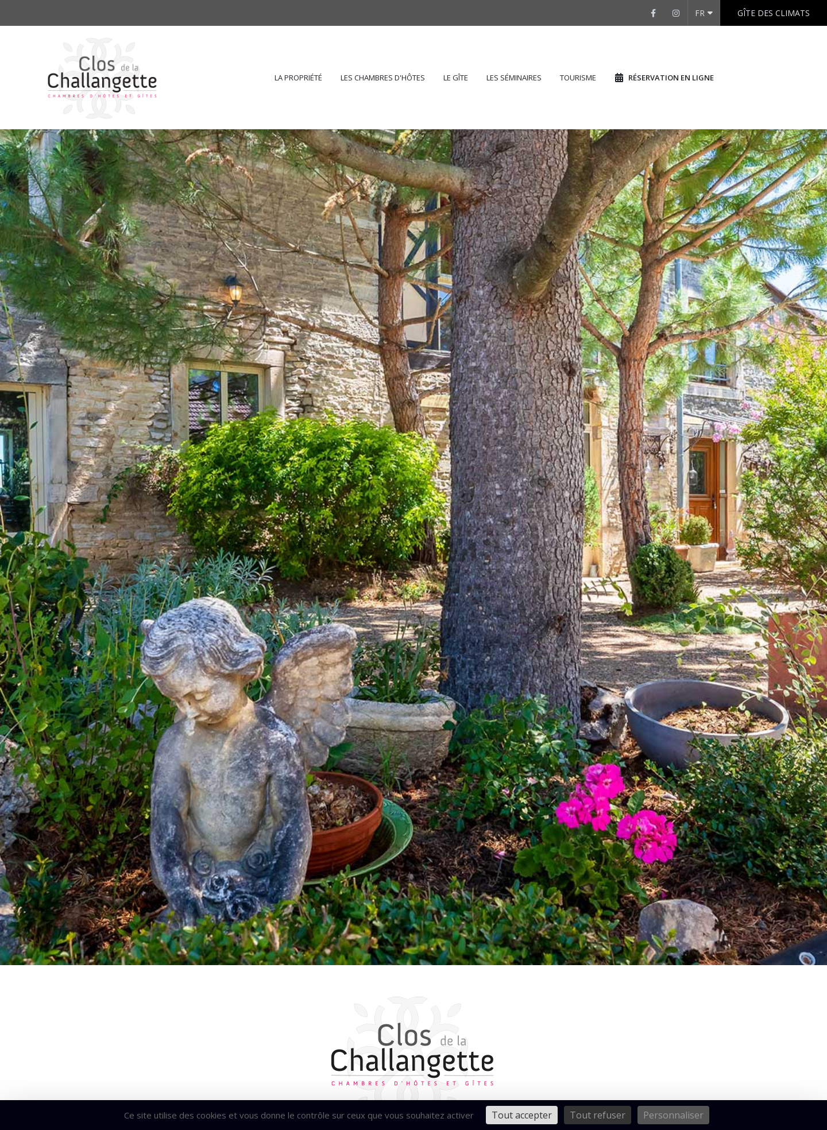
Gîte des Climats (773, 12)
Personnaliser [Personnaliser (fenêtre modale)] (673, 1115)
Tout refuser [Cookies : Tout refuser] (597, 1115)
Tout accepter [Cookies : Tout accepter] (522, 1115)
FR (704, 13)
